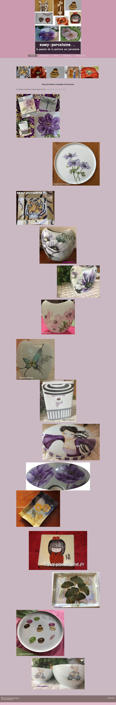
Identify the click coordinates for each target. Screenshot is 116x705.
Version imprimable (7, 698)
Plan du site (16, 698)
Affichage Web (111, 698)
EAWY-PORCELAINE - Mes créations (56, 89)
